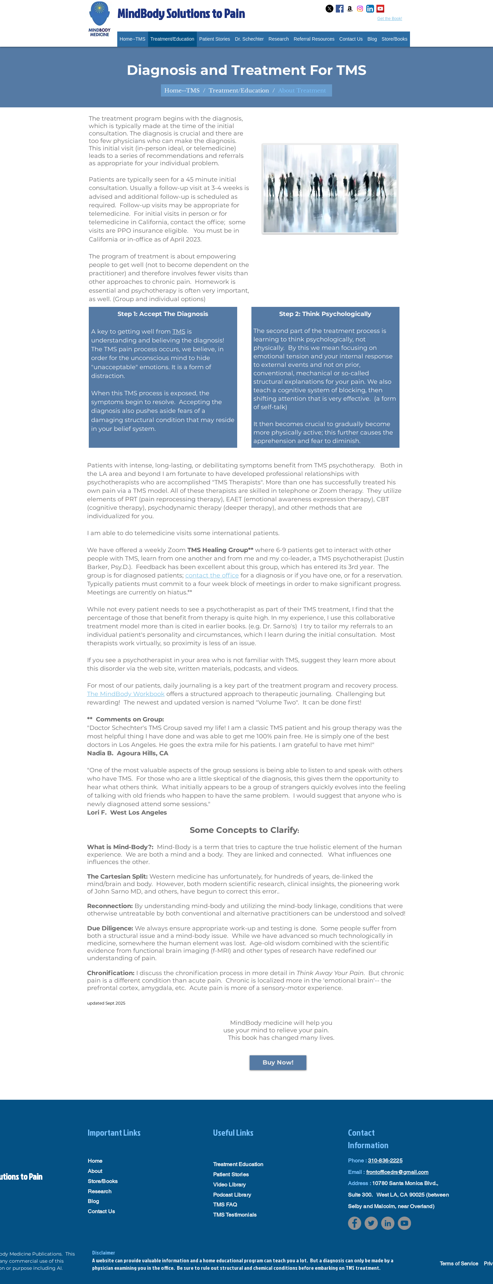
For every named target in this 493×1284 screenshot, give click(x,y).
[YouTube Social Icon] (380, 9)
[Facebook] (354, 1223)
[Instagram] (360, 9)
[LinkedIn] (387, 1223)
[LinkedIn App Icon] (370, 9)
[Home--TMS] (182, 90)
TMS (178, 331)
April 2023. (186, 239)
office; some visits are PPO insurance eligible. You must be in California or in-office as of (167, 230)
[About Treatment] (302, 90)
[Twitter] (371, 1223)
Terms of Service (459, 1263)
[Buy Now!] (278, 1062)
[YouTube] (404, 1223)
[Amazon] (350, 9)
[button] (314, 39)
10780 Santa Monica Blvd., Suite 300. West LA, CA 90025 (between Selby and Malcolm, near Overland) (398, 1194)
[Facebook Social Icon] (340, 9)
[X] (329, 9)
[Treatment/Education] (238, 90)
